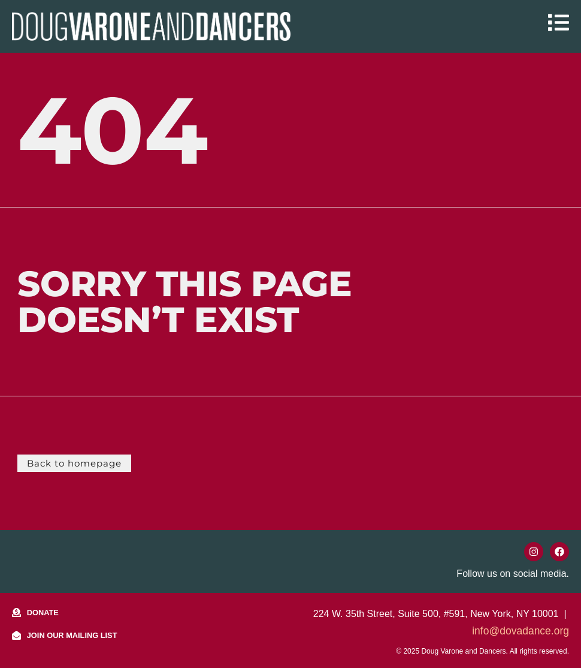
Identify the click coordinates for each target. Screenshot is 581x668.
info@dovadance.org (520, 630)
